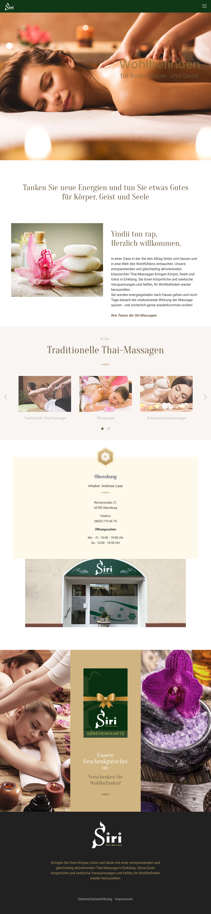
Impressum (124, 899)
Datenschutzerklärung (95, 899)
